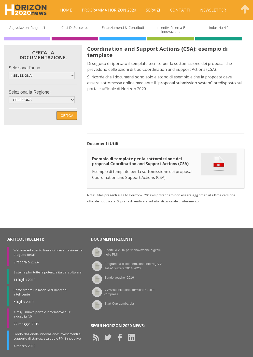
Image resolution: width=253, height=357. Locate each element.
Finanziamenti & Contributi (123, 27)
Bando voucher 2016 (119, 277)
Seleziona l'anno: (25, 67)
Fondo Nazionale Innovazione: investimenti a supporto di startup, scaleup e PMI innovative (47, 336)
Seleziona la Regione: (30, 92)
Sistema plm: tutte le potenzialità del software (48, 272)
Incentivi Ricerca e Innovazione (170, 29)
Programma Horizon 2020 (109, 10)
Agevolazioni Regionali (27, 27)
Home (66, 10)
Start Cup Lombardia (119, 303)
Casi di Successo (74, 27)
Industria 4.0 (218, 27)
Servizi (153, 10)
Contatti (180, 10)
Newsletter (213, 10)
